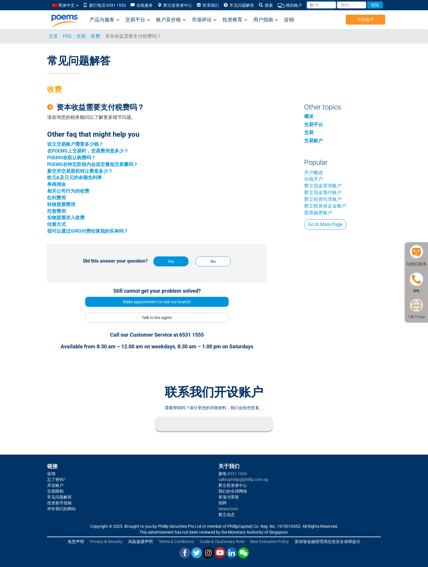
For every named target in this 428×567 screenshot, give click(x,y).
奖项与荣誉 (228, 497)
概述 (309, 116)
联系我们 (208, 5)
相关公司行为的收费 (68, 191)
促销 (289, 20)
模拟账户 (290, 5)
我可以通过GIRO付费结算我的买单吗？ (87, 231)
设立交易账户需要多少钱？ (75, 144)
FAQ (67, 36)
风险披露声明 (140, 541)
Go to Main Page (325, 224)
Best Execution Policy (269, 541)
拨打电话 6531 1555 (104, 5)
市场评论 (204, 19)
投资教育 (234, 19)
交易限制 (55, 491)
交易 (81, 36)
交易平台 (137, 19)
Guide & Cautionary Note (222, 541)
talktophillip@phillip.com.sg (243, 479)
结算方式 (56, 224)
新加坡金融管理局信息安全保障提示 (327, 541)
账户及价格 (171, 19)
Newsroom (228, 508)
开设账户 (365, 19)
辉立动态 (226, 514)
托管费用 (56, 211)
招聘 (222, 503)
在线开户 (313, 179)
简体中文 (65, 5)
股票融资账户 (318, 212)
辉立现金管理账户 (323, 186)
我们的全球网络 (232, 491)
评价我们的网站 (61, 508)
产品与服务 (104, 19)
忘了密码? (56, 479)
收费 (95, 36)
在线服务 (142, 5)
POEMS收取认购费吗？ (71, 157)
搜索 (266, 5)
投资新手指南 (59, 503)
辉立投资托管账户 (323, 199)
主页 (53, 36)
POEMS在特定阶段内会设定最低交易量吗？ (92, 164)
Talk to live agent (157, 317)
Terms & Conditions (176, 541)
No (213, 261)
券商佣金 (56, 184)
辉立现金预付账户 (323, 192)
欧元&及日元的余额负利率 (74, 177)
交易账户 (313, 140)
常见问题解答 (239, 5)
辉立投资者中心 (174, 5)
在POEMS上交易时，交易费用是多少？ (88, 151)
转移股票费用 (61, 204)
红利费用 (56, 198)
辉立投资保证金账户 (325, 206)
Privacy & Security (106, 541)
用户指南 (265, 19)
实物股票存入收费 (66, 217)
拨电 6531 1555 (232, 473)
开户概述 (313, 172)
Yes (171, 261)
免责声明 (76, 541)
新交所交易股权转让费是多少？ (80, 171)
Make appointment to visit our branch (157, 301)
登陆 (375, 5)
